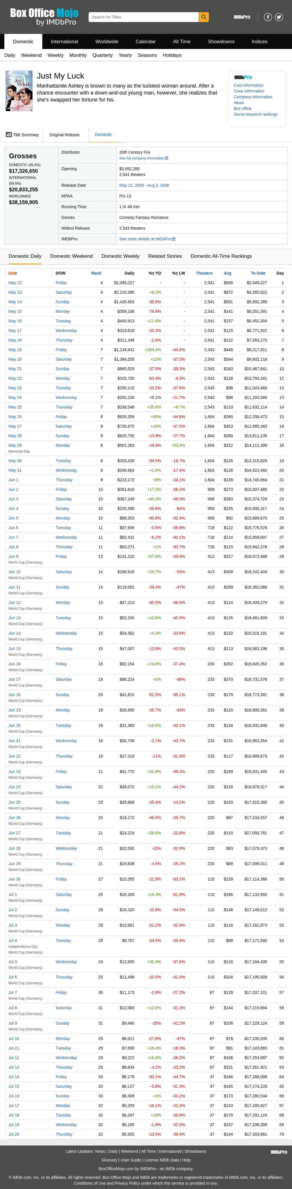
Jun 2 (13, 489)
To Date (258, 273)
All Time (182, 41)
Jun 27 (14, 833)
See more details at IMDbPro (147, 239)
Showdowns (221, 41)
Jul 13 (13, 1067)
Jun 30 (14, 879)
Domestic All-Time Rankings (221, 256)
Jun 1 (13, 480)
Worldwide (106, 41)
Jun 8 (13, 546)
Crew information (249, 91)
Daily (9, 55)
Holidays (172, 55)
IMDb (170, 1168)
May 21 (15, 368)
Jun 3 (13, 499)
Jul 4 (12, 940)
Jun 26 (14, 817)
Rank (96, 273)
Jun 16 (14, 664)
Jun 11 (14, 587)
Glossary (109, 1160)
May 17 (15, 330)
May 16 (15, 321)
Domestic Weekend (71, 256)
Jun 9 (13, 556)
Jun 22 (14, 756)
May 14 (15, 301)
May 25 (15, 407)
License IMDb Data (162, 1160)
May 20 (15, 359)
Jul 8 (12, 1007)
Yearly (125, 55)
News (239, 102)
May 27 (15, 426)
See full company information (144, 158)
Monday (63, 311)
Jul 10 (13, 1038)
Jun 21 (14, 740)
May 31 (15, 470)
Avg (227, 273)
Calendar (146, 41)
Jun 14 (14, 633)
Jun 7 (13, 537)
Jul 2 (12, 909)
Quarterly (102, 55)
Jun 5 (13, 518)
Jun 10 (14, 571)
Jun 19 (14, 710)
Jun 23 (14, 771)
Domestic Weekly (120, 256)
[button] (257, 117)
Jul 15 (13, 1086)
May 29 (15, 445)
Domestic (23, 41)
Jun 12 (14, 602)
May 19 (15, 349)
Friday (61, 282)
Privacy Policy (127, 1183)
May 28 (15, 435)
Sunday (62, 301)
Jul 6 (12, 977)
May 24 (15, 397)
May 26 (15, 416)
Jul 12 (13, 1057)
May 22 (15, 378)
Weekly (55, 55)
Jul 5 (12, 961)
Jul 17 (13, 1105)
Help (186, 1160)
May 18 (15, 340)
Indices (260, 41)
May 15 (15, 311)
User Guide (131, 1160)
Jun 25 (14, 802)
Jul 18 (13, 1115)
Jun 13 (14, 618)
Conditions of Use (90, 1183)
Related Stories (165, 256)
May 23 (15, 388)
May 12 (15, 282)
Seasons (147, 55)
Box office (242, 108)
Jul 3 (12, 925)
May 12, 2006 (131, 185)
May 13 (15, 292)
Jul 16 (13, 1096)
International (64, 41)
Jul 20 (13, 1134)
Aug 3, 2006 (158, 185)
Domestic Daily (25, 256)
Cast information (248, 85)
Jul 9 (12, 1023)
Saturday (64, 292)
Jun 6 (13, 527)
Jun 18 (14, 694)
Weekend (31, 55)
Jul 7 (12, 992)
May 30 (15, 460)
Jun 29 (14, 863)
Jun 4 (13, 508)
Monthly (78, 55)
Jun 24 (14, 787)
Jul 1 (12, 894)
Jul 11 (13, 1048)
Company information (253, 97)
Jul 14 (13, 1076)
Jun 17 (14, 679)
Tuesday (63, 321)
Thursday (64, 340)
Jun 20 (14, 725)
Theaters (204, 273)
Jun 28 (14, 848)
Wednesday (66, 330)
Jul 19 (13, 1124)
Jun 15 (14, 648)
